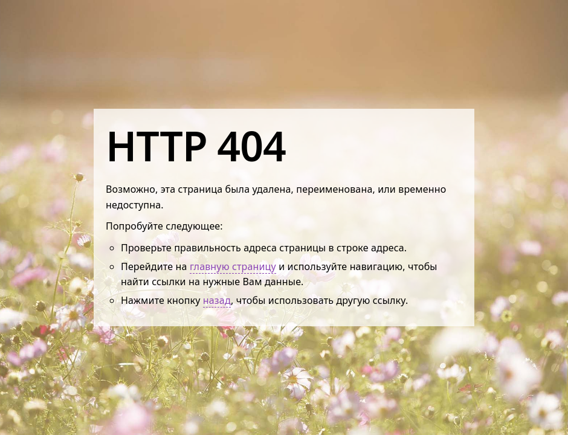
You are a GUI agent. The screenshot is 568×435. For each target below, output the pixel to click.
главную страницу (233, 266)
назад (217, 300)
